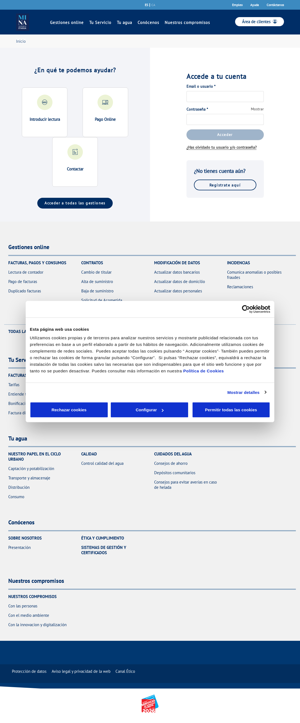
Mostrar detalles (243, 392)
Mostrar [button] (257, 108)
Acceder (225, 134)
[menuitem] (29, 671)
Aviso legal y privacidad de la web (81, 671)
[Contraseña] (225, 119)
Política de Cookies (203, 371)
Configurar (109, 409)
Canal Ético (125, 671)
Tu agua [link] (124, 22)
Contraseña (197, 109)
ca (153, 5)
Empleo (237, 5)
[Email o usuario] (225, 96)
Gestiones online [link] (67, 22)
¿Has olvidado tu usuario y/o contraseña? (221, 147)
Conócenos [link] (148, 22)
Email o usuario (200, 86)
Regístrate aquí (225, 185)
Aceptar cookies (162, 409)
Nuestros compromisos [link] (187, 22)
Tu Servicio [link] (100, 22)
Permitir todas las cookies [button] (230, 409)
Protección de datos (29, 671)
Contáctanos (275, 5)
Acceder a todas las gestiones (75, 203)
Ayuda (254, 5)
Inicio (21, 41)
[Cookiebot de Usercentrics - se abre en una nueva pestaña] (246, 309)
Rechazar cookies (55, 409)
